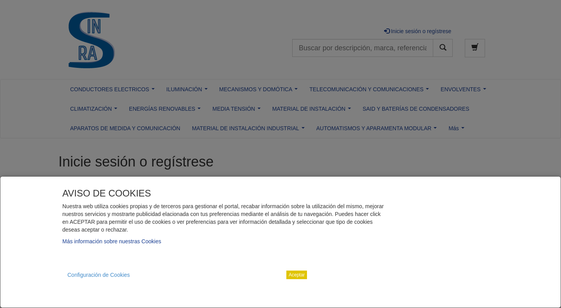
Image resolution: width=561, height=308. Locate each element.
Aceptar (297, 275)
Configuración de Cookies (98, 275)
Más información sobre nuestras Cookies (111, 241)
